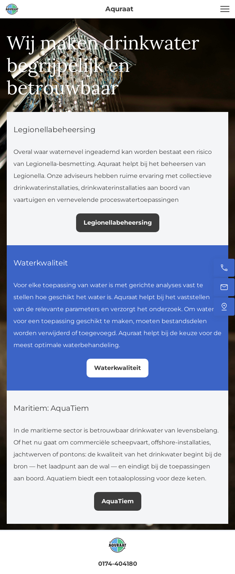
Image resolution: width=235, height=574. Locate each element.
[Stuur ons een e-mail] (224, 287)
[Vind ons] (224, 307)
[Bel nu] (224, 268)
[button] (225, 9)
